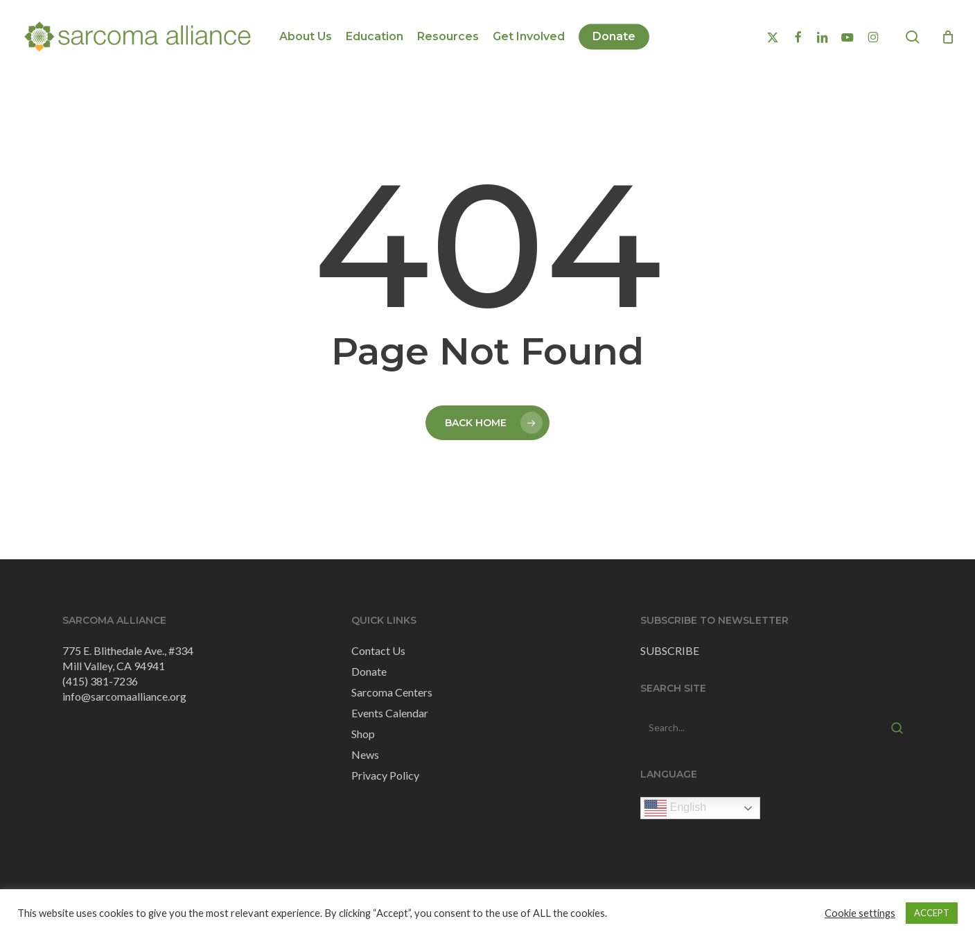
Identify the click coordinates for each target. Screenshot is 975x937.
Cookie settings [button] (860, 913)
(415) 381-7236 (100, 681)
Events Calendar (389, 712)
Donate (369, 671)
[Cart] (948, 36)
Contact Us (378, 650)
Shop (363, 733)
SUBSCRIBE (669, 650)
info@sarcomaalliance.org (124, 696)
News (365, 754)
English (675, 808)
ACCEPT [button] (931, 912)
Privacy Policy (385, 775)
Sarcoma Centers (391, 692)
